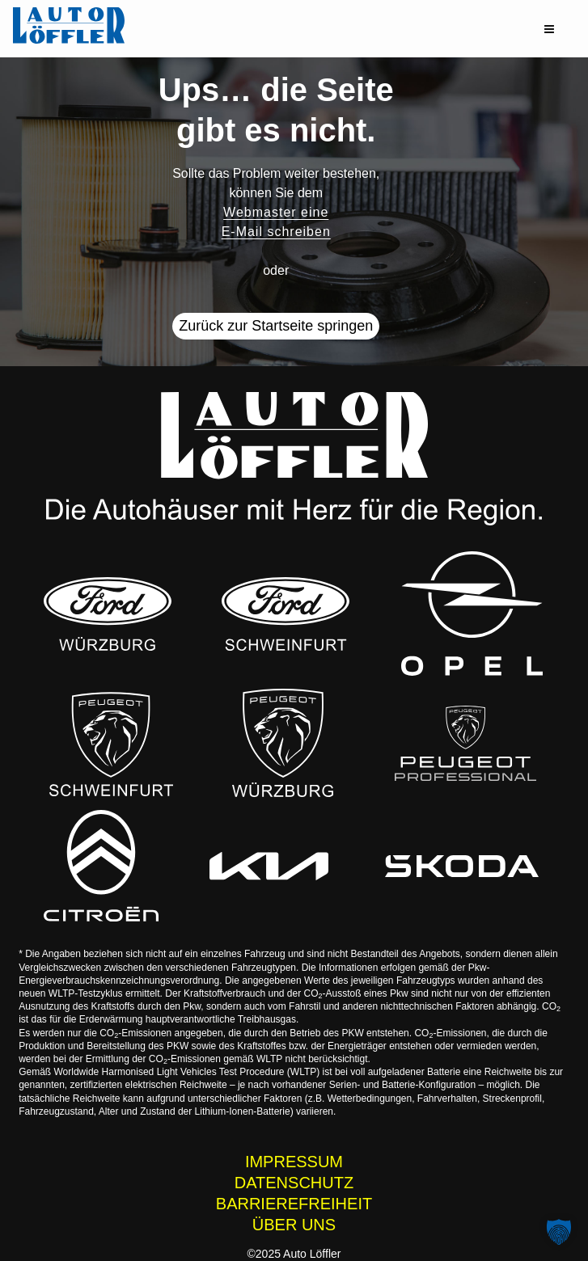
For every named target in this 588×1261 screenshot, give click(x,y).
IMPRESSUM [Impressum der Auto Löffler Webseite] (294, 1161)
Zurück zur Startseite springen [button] (276, 326)
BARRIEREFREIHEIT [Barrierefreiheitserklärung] (294, 1203)
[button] (549, 29)
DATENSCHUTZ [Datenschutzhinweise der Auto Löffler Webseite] (294, 1182)
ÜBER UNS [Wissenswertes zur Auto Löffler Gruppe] (294, 1225)
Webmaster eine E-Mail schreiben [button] (276, 221)
